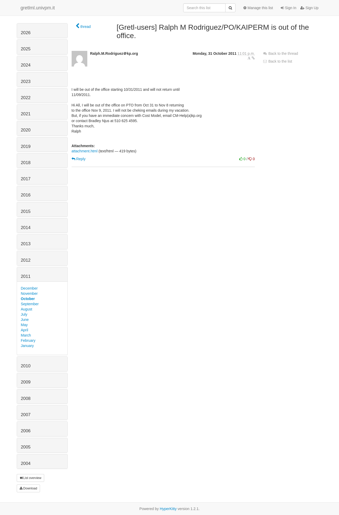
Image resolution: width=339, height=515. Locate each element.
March (26, 335)
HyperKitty (168, 509)
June (25, 320)
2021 (26, 113)
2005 (26, 447)
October (28, 299)
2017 (26, 178)
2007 (26, 414)
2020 (26, 130)
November (29, 293)
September (30, 304)
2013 (26, 243)
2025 (26, 48)
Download (28, 488)
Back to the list (277, 61)
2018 (26, 162)
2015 (26, 211)
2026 (26, 32)
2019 (26, 146)
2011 (26, 276)
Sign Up (309, 8)
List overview (31, 478)
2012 (26, 260)
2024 (26, 65)
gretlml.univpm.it (38, 7)
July (24, 314)
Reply (79, 159)
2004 (26, 463)
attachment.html (85, 151)
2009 (26, 382)
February (28, 340)
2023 (26, 81)
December (29, 288)
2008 (26, 398)
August (26, 309)
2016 (26, 195)
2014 (26, 227)
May (24, 325)
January (27, 346)
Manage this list (258, 8)
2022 (26, 97)
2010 (26, 365)
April (24, 330)
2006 (26, 430)
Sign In (288, 8)
